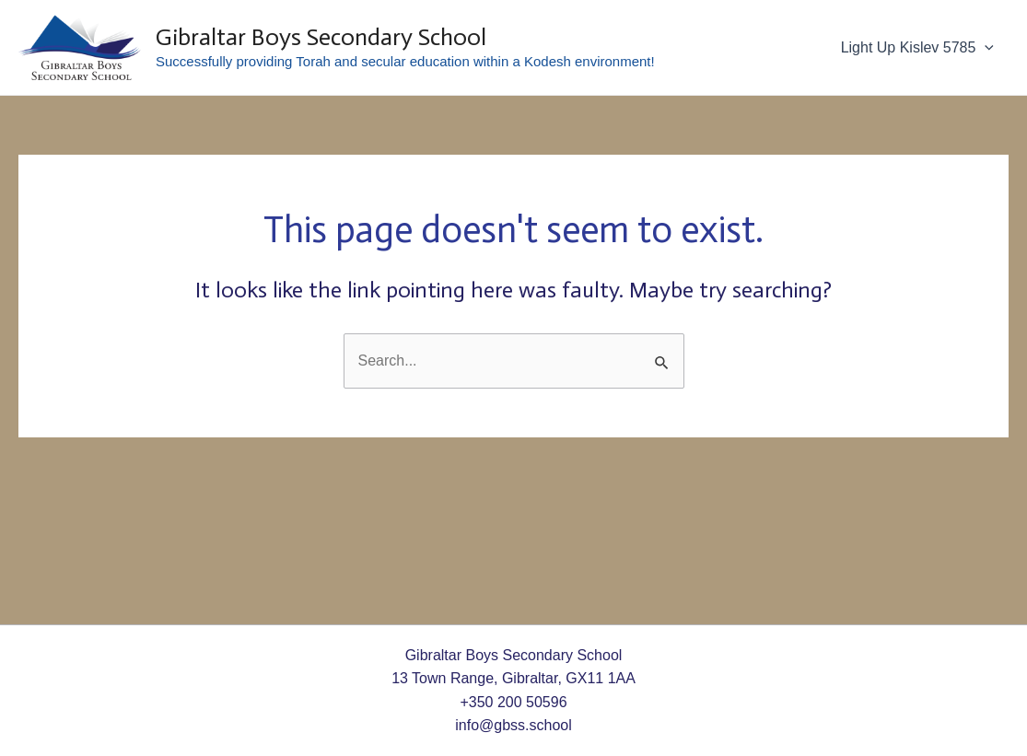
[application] (984, 48)
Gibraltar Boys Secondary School (321, 37)
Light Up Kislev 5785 (917, 48)
